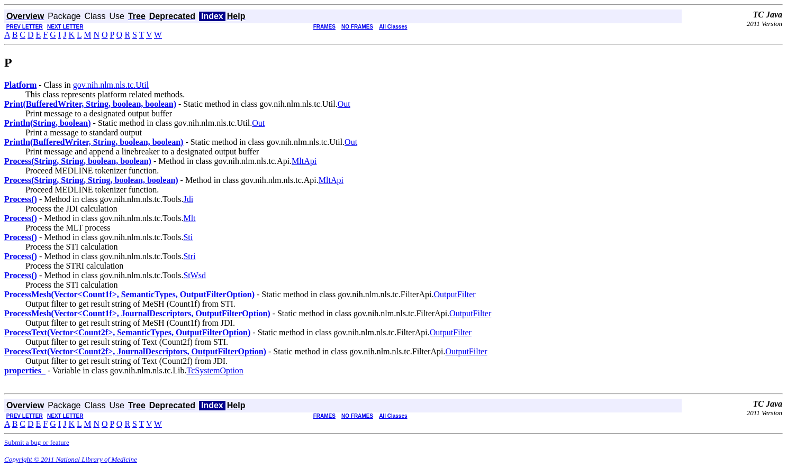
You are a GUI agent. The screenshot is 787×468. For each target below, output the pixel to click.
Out (344, 103)
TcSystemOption (215, 370)
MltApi (304, 161)
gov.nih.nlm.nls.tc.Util (111, 84)
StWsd (194, 275)
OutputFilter (455, 294)
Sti (188, 237)
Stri (189, 256)
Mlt (189, 218)
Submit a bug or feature (36, 442)
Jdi (188, 199)
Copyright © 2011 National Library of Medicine (70, 459)
